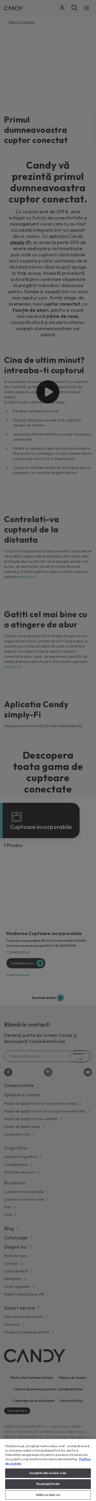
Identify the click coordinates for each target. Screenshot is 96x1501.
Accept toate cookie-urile (48, 1473)
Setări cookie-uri (48, 1495)
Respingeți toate (48, 1484)
